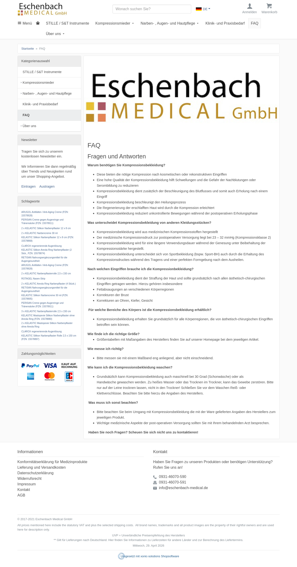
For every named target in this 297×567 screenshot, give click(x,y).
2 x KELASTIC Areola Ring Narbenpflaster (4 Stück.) (48, 283)
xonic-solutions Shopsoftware (159, 556)
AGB (21, 495)
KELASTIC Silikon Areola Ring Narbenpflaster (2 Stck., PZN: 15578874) (46, 252)
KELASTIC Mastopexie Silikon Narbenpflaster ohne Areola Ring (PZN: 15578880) (48, 317)
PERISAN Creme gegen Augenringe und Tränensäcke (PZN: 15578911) (42, 221)
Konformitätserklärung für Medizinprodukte (52, 462)
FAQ (254, 23)
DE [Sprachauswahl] (201, 9)
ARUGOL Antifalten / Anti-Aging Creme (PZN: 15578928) (44, 214)
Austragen (47, 186)
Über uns (53, 34)
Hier (111, 540)
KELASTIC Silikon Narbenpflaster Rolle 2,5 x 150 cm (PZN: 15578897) (48, 337)
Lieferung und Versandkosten (41, 467)
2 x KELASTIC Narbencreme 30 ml (39, 233)
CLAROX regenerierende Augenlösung (41, 246)
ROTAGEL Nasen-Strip (33, 278)
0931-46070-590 (172, 477)
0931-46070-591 (172, 482)
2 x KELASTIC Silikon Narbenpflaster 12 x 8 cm (46, 228)
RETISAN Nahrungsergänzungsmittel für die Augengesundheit (44, 259)
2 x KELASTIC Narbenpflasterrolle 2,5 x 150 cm (46, 273)
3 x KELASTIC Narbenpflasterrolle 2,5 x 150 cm (46, 311)
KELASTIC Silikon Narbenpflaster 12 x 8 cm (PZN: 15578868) (47, 239)
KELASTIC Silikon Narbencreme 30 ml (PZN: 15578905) (44, 297)
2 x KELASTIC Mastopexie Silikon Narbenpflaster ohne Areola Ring (47, 325)
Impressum (26, 484)
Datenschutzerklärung (35, 473)
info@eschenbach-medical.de (183, 488)
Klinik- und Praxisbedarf (225, 23)
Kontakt (23, 490)
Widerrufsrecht (29, 479)
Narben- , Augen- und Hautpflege (168, 23)
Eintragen (28, 186)
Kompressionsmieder (112, 23)
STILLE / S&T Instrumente (67, 23)
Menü (27, 23)
